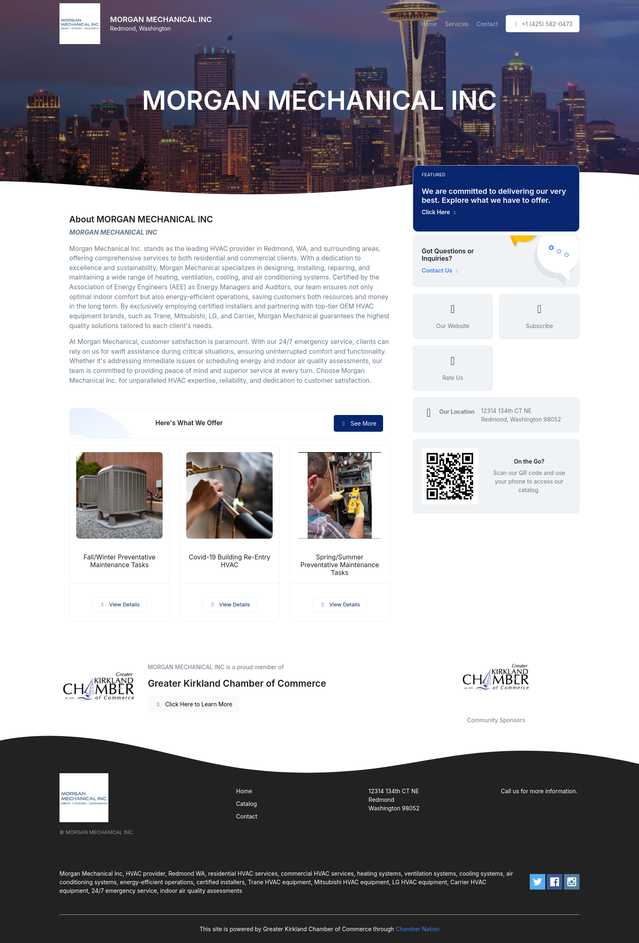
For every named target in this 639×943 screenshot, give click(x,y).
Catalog (246, 803)
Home (429, 23)
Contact (487, 23)
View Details (119, 604)
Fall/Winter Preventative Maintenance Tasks (120, 561)
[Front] (81, 23)
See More (358, 423)
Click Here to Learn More (194, 704)
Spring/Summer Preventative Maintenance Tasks (339, 565)
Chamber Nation (418, 928)
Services (456, 23)
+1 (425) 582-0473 (543, 23)
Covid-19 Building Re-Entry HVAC (229, 561)
